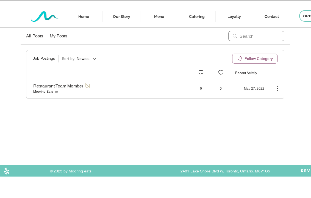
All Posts (34, 35)
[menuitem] (254, 59)
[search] (256, 36)
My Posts (58, 35)
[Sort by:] (79, 58)
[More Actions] (274, 88)
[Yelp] (6, 171)
